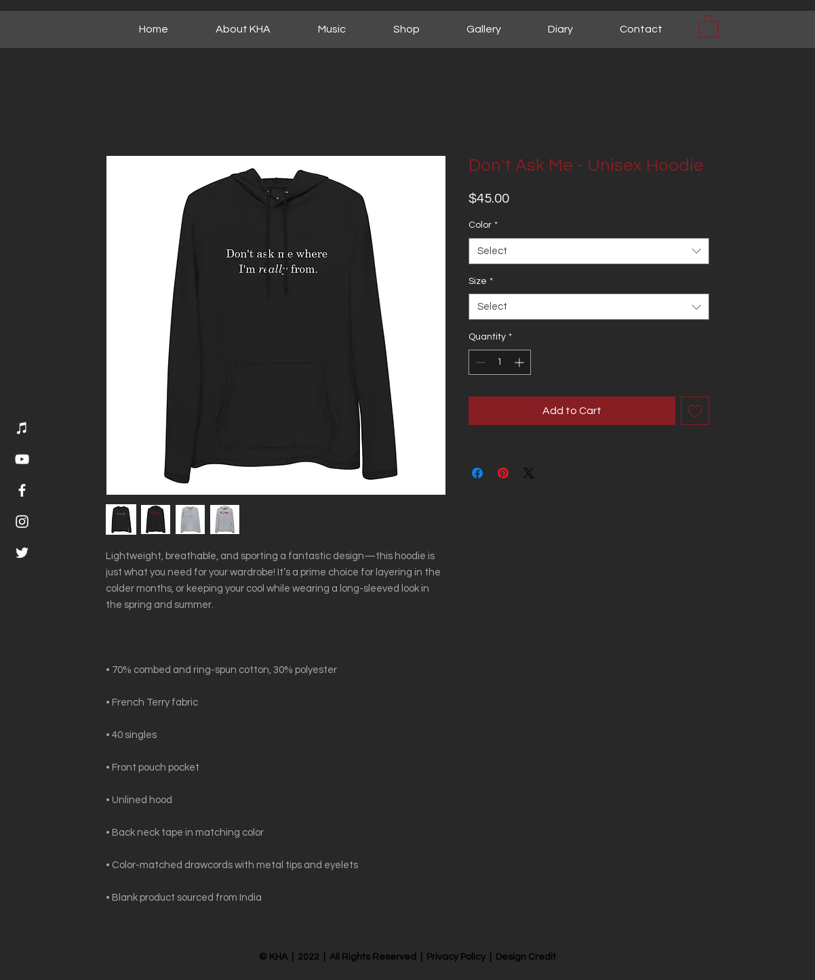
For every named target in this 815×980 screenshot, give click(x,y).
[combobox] (589, 251)
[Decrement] (479, 362)
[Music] (22, 428)
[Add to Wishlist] (695, 410)
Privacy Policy (455, 957)
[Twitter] (22, 552)
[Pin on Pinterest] (503, 473)
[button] (708, 26)
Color (483, 225)
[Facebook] (22, 490)
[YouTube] (22, 459)
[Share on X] (529, 473)
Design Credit (526, 957)
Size (481, 281)
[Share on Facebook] (477, 473)
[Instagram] (22, 521)
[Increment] (520, 362)
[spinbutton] (500, 362)
